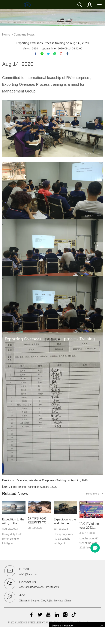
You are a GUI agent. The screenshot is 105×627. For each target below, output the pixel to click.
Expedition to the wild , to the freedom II (13, 521)
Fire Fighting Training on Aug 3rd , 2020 (34, 486)
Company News (24, 34)
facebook (36, 54)
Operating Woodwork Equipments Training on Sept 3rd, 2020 (52, 480)
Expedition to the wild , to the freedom (65, 521)
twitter (48, 54)
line (42, 54)
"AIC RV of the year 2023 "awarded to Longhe (89, 526)
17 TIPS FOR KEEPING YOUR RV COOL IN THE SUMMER (39, 520)
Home (6, 34)
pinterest (61, 54)
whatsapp (55, 54)
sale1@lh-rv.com (28, 574)
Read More (94, 493)
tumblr (67, 54)
